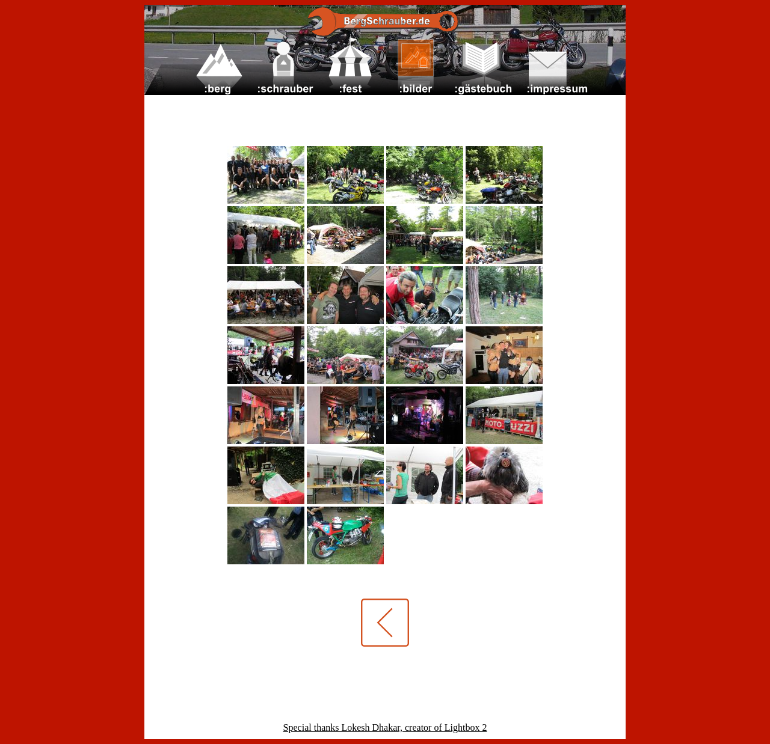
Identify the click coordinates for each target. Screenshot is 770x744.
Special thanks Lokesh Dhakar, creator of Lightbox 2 (385, 727)
